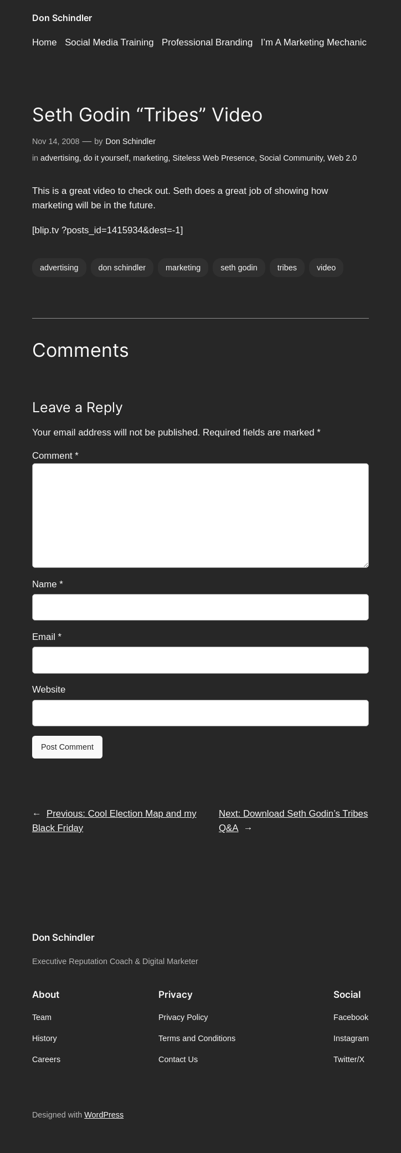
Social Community (291, 157)
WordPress (104, 1114)
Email (46, 637)
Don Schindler (62, 17)
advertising (59, 157)
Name (47, 584)
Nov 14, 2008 (56, 141)
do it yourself (106, 157)
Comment (55, 455)
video (326, 267)
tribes (287, 267)
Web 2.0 (342, 157)
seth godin (238, 267)
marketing (150, 157)
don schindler (122, 267)
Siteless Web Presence (213, 157)
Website (48, 689)
